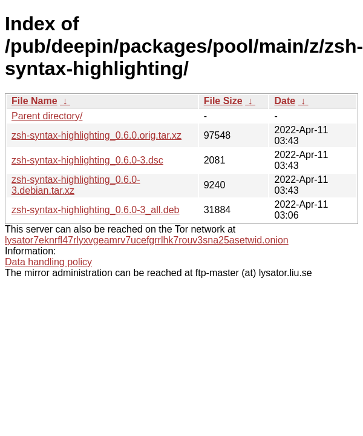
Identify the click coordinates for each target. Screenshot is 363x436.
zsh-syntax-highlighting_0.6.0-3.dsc (87, 160)
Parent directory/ (46, 116)
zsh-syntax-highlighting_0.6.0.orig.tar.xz (96, 135)
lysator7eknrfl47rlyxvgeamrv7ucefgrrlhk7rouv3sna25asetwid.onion (147, 240)
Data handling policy (48, 262)
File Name (34, 101)
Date (284, 101)
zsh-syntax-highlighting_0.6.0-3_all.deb (95, 210)
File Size (223, 101)
